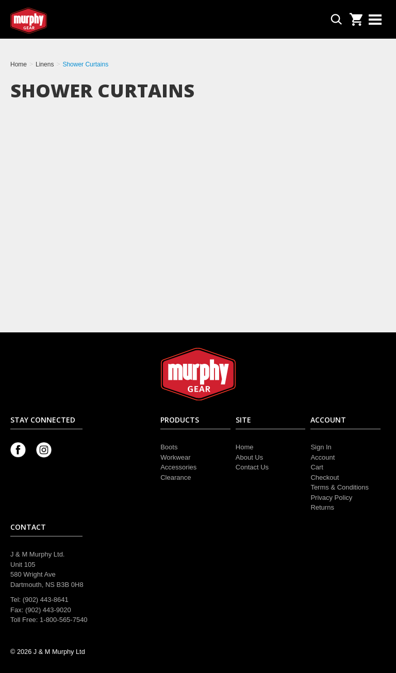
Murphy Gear (54, 20)
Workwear (175, 457)
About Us (249, 457)
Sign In (320, 447)
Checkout (324, 477)
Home (245, 447)
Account (322, 457)
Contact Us (252, 467)
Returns (322, 507)
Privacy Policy (331, 497)
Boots (168, 447)
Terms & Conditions (339, 487)
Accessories (178, 467)
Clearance (175, 477)
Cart (316, 467)
